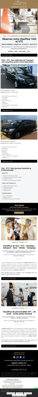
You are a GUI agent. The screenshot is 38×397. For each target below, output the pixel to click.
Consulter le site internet (9, 278)
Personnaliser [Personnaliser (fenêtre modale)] (27, 393)
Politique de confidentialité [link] (19, 395)
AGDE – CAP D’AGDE (20, 51)
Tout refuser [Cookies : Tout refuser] (19, 393)
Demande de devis (8, 110)
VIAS (28, 51)
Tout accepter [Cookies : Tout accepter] (10, 393)
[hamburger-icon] (36, 1)
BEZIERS (10, 51)
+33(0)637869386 (7, 55)
